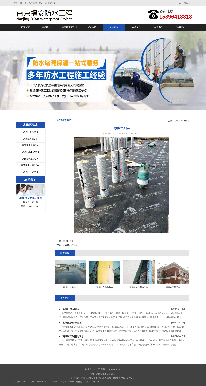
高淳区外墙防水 (30, 139)
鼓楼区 (40, 381)
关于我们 (158, 27)
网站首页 (25, 27)
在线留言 (136, 27)
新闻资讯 (92, 27)
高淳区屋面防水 (69, 27)
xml (180, 3)
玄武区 (48, 381)
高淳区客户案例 (181, 121)
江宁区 (71, 381)
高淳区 (17, 381)
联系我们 (180, 27)
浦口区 (89, 381)
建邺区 (96, 381)
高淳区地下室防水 (30, 152)
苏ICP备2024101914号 (123, 378)
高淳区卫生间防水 (30, 145)
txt (176, 3)
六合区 (33, 381)
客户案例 (114, 27)
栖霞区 (63, 381)
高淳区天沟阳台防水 (30, 165)
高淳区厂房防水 (30, 172)
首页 (170, 121)
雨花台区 (80, 381)
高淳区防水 (47, 27)
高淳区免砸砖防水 (30, 159)
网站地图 (188, 3)
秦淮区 (56, 381)
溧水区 (25, 381)
